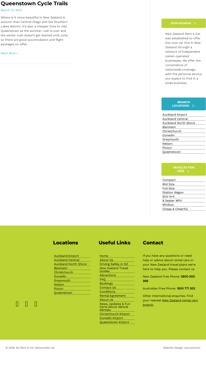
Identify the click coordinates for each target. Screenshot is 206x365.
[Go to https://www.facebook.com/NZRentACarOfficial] (17, 303)
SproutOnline (191, 346)
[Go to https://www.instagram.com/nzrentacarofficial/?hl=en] (26, 303)
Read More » (10, 60)
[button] (183, 23)
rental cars (181, 259)
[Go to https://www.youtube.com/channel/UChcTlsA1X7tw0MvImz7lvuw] (36, 303)
